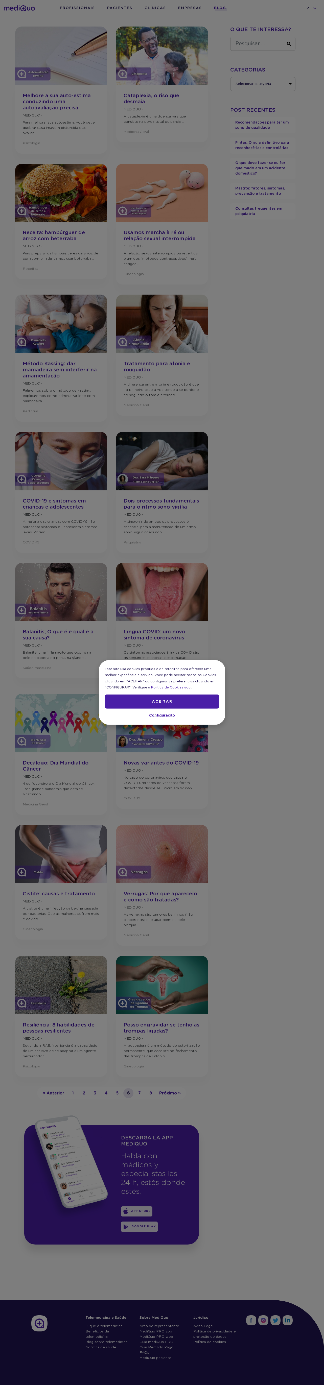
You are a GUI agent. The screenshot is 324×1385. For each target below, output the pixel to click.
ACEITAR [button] (162, 701)
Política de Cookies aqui (171, 687)
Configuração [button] (162, 715)
